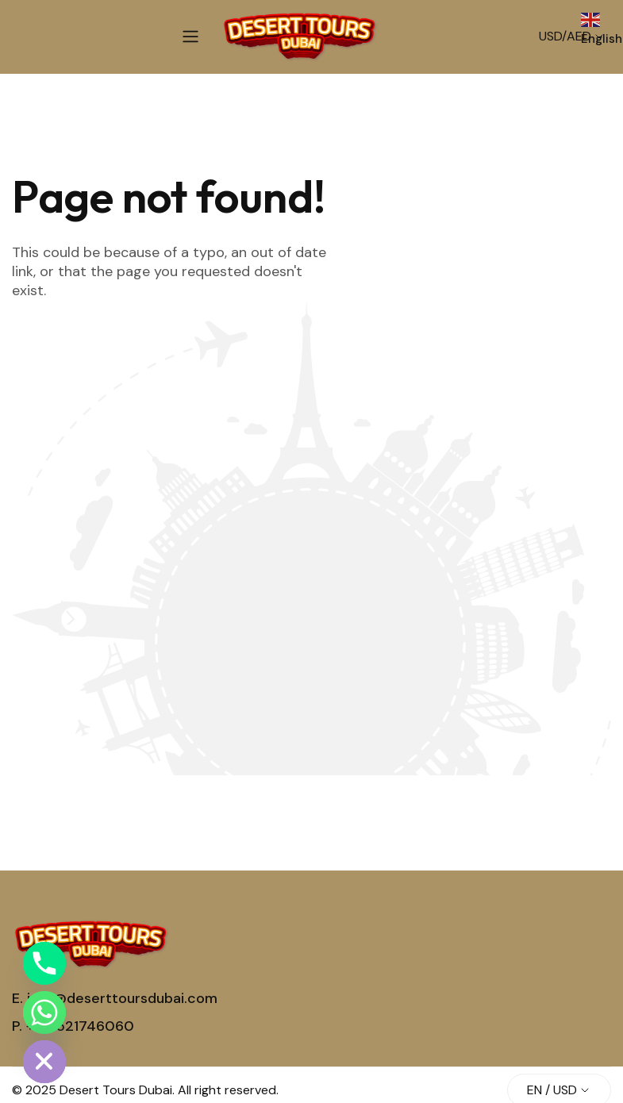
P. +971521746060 (73, 1026)
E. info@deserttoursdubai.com (114, 998)
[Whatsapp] (44, 1012)
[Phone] (44, 963)
